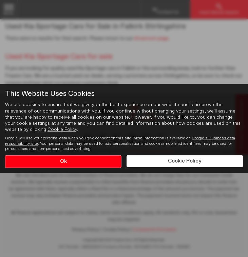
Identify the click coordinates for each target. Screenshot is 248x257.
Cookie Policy (62, 129)
